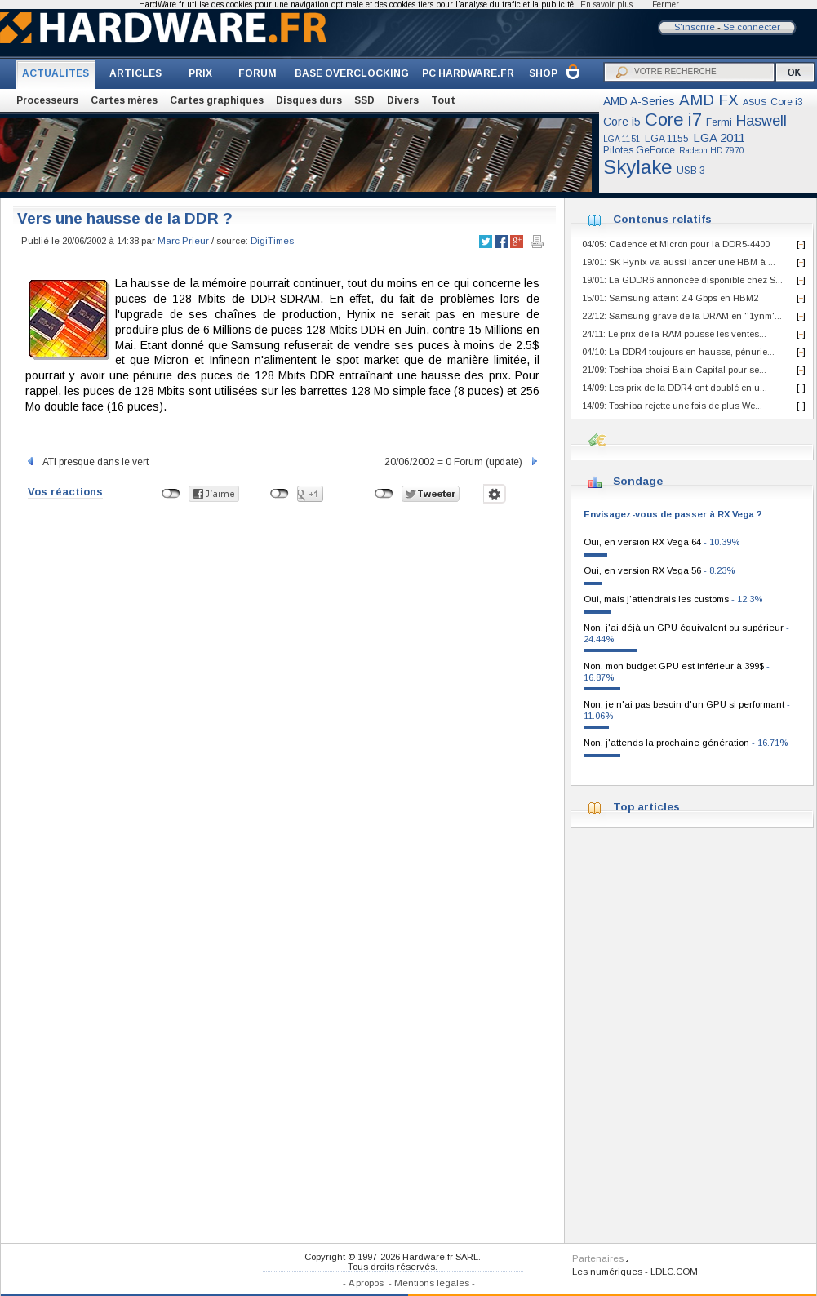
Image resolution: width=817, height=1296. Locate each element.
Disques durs (309, 100)
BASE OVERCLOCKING (352, 73)
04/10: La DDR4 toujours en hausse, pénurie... (678, 352)
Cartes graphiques (217, 100)
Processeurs (47, 100)
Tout (443, 100)
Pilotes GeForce (639, 150)
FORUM (257, 73)
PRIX (200, 73)
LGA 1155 (667, 138)
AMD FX (709, 100)
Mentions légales (431, 1283)
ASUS (754, 102)
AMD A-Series (639, 101)
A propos (366, 1283)
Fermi (719, 122)
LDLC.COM (674, 1271)
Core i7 (673, 119)
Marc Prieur (183, 241)
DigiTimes (272, 241)
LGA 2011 (719, 137)
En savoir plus (606, 4)
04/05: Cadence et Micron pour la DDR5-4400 (676, 244)
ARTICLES (135, 73)
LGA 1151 (622, 139)
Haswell (761, 121)
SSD (364, 100)
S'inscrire (694, 27)
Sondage (638, 481)
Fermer (665, 4)
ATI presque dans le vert (87, 462)
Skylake (638, 167)
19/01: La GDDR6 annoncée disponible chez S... (682, 280)
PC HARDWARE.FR (468, 73)
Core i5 (622, 121)
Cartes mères (124, 100)
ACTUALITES (55, 73)
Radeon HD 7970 (711, 150)
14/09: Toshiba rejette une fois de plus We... (672, 406)
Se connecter (751, 27)
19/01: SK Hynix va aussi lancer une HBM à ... (678, 262)
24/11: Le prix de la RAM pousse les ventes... (674, 334)
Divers (403, 100)
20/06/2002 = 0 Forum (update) (461, 462)
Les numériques (607, 1271)
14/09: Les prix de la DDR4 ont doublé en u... (674, 388)
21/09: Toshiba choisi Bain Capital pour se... (674, 370)
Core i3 (786, 102)
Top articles (646, 807)
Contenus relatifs (662, 219)
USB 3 (691, 170)
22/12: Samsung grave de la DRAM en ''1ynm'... (682, 316)
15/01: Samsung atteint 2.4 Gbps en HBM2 (670, 298)
